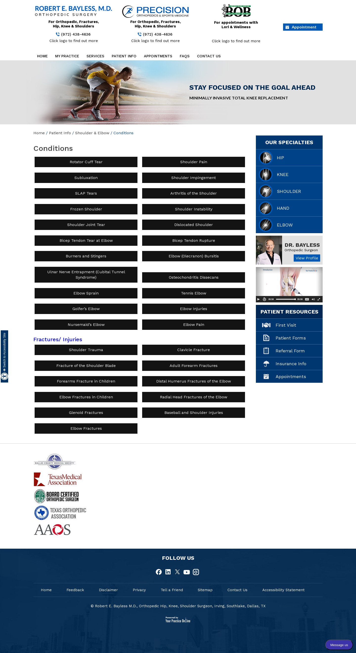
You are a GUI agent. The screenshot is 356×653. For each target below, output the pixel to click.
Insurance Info (291, 363)
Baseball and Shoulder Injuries (193, 412)
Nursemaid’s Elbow (86, 324)
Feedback (75, 590)
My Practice (67, 56)
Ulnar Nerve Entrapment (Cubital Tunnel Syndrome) (86, 275)
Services (95, 56)
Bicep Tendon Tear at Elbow (86, 240)
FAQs (185, 56)
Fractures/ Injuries (57, 339)
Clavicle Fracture (193, 349)
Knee (283, 174)
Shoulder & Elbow (92, 133)
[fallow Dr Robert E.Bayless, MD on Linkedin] (168, 572)
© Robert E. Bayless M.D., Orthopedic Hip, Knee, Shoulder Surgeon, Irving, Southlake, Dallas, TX (178, 606)
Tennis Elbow (193, 293)
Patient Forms (291, 337)
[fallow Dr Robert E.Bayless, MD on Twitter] (177, 572)
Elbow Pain (193, 324)
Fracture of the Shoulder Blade (86, 365)
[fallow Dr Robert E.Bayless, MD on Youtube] (186, 572)
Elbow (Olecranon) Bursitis (194, 256)
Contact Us (209, 56)
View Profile (307, 258)
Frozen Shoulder (86, 209)
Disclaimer (108, 590)
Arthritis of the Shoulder (193, 193)
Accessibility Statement (283, 590)
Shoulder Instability (193, 209)
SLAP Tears (86, 193)
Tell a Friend (172, 590)
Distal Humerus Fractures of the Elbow (193, 381)
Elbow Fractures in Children (86, 397)
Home (42, 56)
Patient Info (124, 56)
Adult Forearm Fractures (194, 365)
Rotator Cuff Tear (86, 161)
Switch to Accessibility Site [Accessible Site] (4, 352)
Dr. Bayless (302, 245)
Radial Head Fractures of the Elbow (193, 397)
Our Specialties (289, 142)
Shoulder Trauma (86, 349)
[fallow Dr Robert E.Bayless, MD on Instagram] (195, 572)
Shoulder (289, 191)
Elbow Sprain (86, 293)
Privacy (139, 590)
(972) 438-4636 (75, 34)
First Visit (286, 325)
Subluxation (86, 177)
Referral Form (290, 350)
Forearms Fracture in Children (86, 381)
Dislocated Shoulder (193, 224)
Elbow (285, 224)
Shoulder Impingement (193, 177)
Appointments (158, 56)
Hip (280, 157)
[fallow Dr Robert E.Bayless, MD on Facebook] (159, 572)
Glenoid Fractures (86, 412)
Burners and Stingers (86, 256)
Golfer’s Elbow (86, 308)
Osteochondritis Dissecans (194, 277)
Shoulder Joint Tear (86, 224)
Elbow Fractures (86, 428)
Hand (283, 208)
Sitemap (205, 590)
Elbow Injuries (193, 308)
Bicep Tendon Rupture (193, 240)
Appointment (304, 26)
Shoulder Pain (193, 161)
